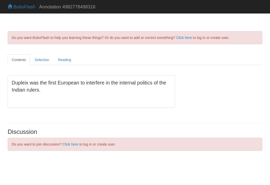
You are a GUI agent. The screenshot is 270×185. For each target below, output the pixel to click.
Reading (64, 60)
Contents (19, 60)
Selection (42, 60)
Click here (184, 38)
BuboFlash (21, 6)
